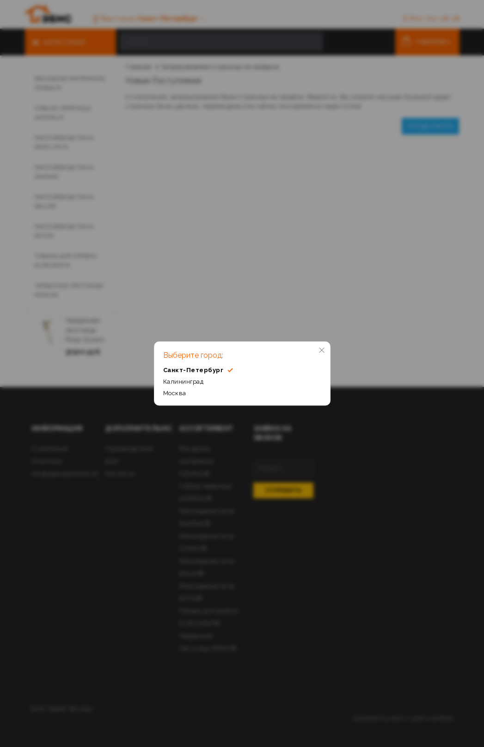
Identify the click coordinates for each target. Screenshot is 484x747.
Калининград (183, 381)
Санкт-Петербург (198, 370)
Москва (174, 393)
